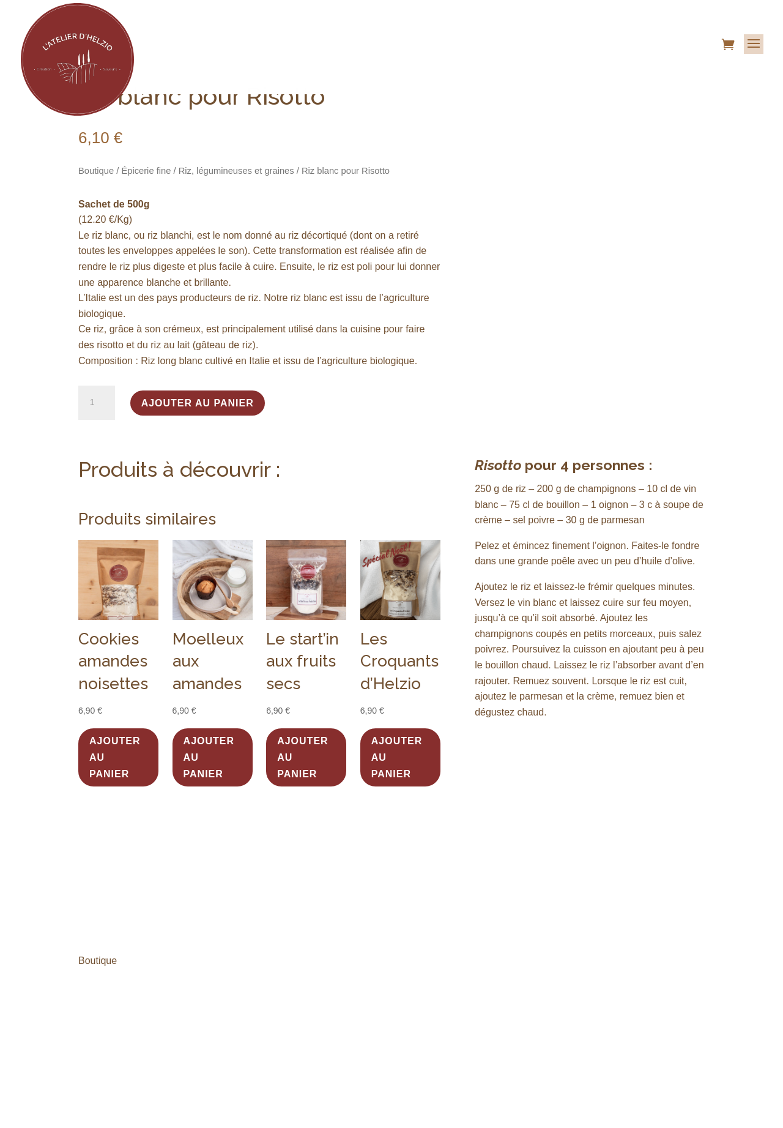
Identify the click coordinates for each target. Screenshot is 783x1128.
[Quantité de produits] (96, 403)
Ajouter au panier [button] (114, 757)
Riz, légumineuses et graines (236, 171)
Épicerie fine (146, 171)
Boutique (96, 171)
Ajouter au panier (197, 403)
